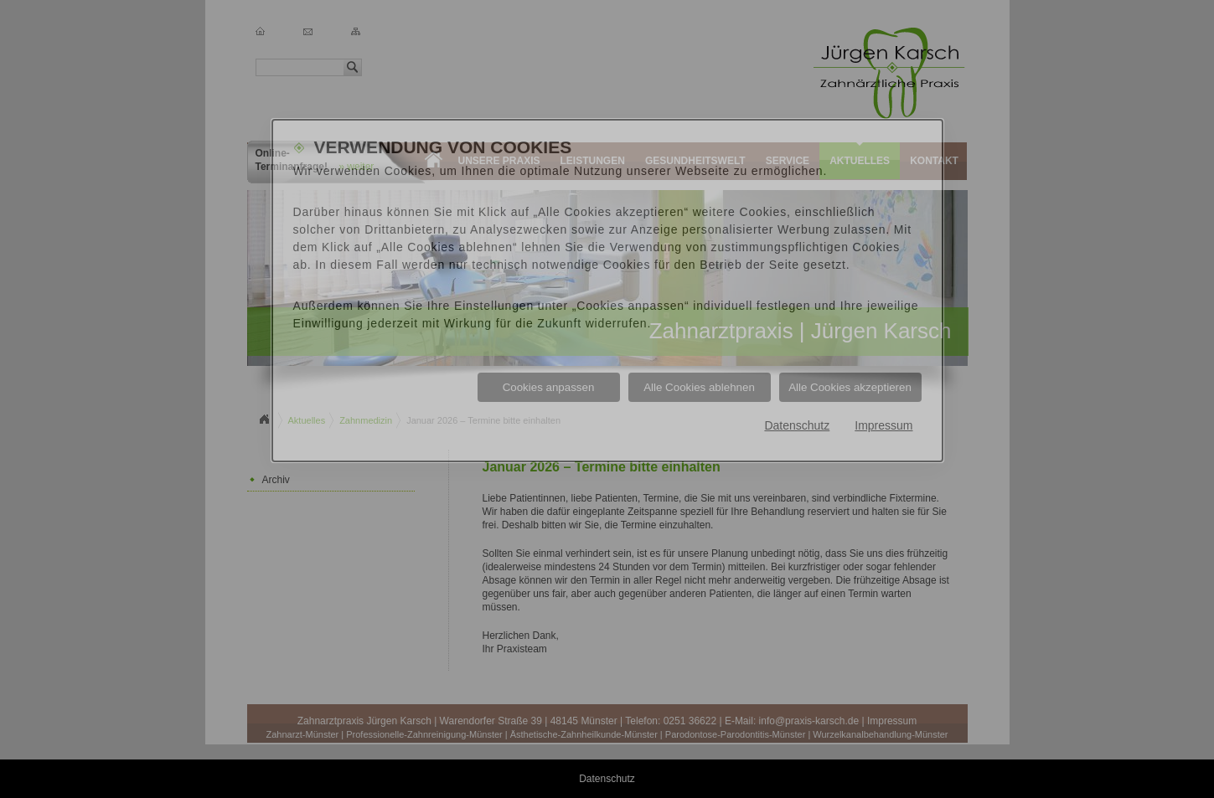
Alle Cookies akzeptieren (850, 387)
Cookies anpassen (549, 387)
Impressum (883, 425)
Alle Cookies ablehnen (699, 387)
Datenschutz (796, 425)
